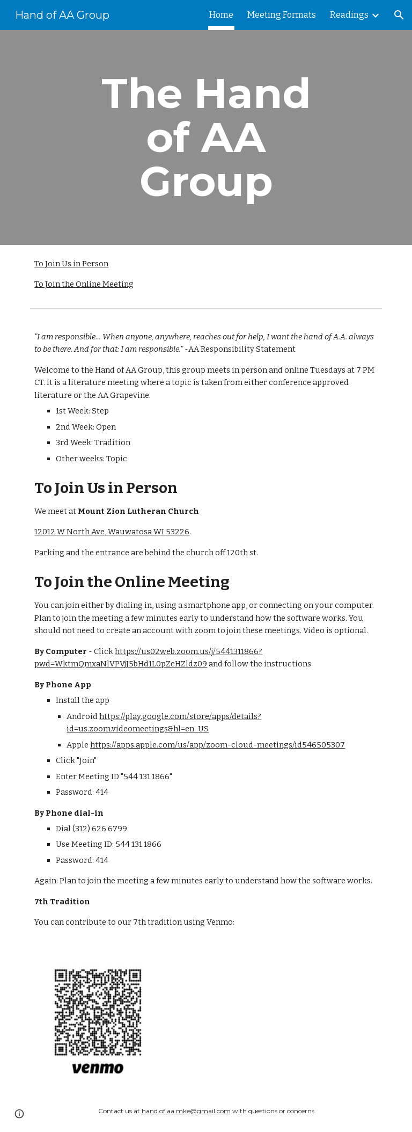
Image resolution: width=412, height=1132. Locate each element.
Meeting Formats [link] (281, 15)
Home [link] (221, 15)
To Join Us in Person (71, 264)
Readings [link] (349, 15)
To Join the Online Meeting (84, 284)
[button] (399, 15)
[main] (205, 137)
